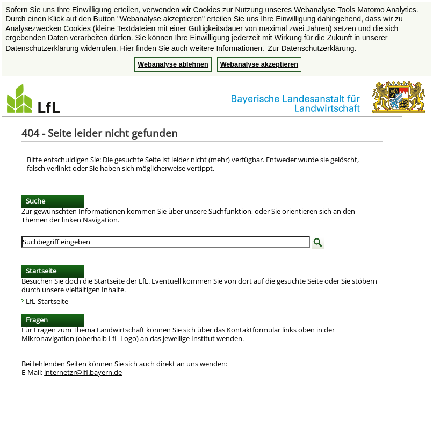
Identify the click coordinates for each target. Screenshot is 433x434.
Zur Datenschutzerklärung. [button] (312, 48)
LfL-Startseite (47, 301)
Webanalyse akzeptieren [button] (259, 64)
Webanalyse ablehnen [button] (173, 64)
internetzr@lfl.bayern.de (83, 372)
